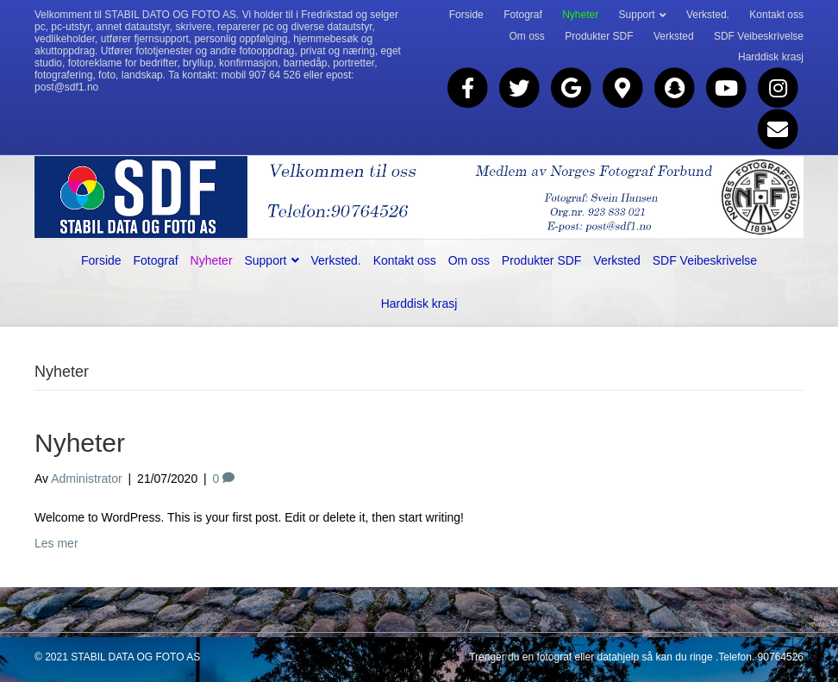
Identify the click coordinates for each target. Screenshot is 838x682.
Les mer (56, 543)
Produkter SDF (599, 36)
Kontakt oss (776, 15)
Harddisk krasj (771, 57)
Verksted (674, 36)
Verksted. (707, 15)
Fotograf (522, 15)
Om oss (527, 36)
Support (637, 15)
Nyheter (580, 15)
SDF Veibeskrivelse (759, 36)
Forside (466, 15)
